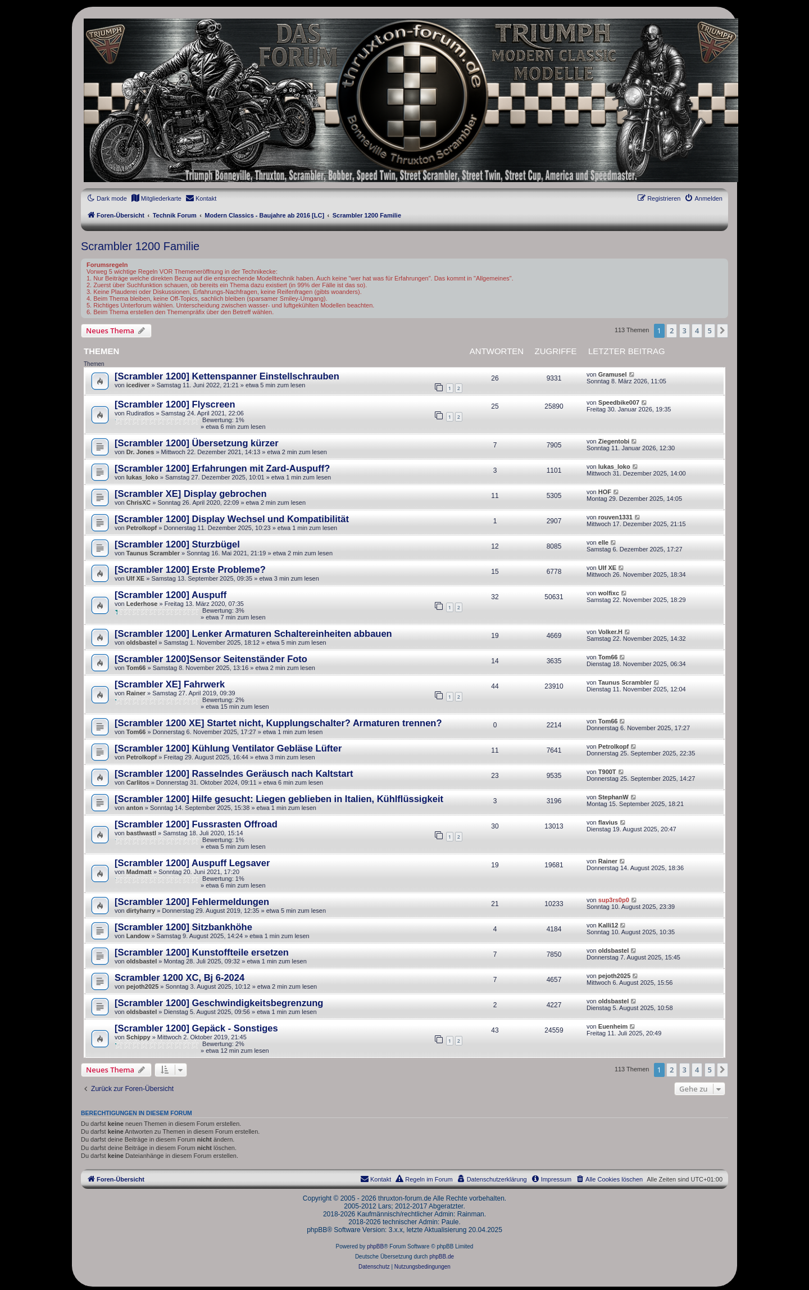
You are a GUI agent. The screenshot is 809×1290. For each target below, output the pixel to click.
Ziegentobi (614, 441)
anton (134, 807)
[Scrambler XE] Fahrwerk (170, 684)
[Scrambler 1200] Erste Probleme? (190, 569)
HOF (604, 491)
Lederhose (142, 603)
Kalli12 (608, 925)
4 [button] (697, 330)
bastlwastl (141, 833)
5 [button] (710, 330)
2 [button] (672, 330)
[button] (722, 330)
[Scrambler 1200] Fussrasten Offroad (196, 824)
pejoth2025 (142, 986)
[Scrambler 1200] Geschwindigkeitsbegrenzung (219, 1003)
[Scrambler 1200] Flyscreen (175, 404)
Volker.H (610, 631)
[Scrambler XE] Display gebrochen (191, 493)
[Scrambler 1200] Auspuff (170, 595)
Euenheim (613, 1026)
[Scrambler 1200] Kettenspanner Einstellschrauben (227, 376)
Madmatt (139, 871)
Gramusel (612, 374)
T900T (607, 771)
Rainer (136, 693)
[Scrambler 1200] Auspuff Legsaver (192, 863)
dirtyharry (140, 910)
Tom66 (136, 667)
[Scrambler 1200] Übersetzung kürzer (197, 443)
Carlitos (137, 782)
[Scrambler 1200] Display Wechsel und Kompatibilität (232, 519)
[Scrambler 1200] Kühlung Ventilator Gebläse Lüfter (228, 748)
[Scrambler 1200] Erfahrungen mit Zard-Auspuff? (222, 468)
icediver (138, 385)
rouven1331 (615, 517)
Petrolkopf (141, 527)
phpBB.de (441, 1256)
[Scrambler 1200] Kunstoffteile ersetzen (202, 952)
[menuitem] (156, 198)
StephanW (613, 797)
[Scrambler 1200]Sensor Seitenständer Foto (211, 659)
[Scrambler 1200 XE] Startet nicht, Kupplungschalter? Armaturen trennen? (278, 723)
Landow (138, 936)
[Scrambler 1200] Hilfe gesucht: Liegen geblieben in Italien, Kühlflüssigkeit (279, 799)
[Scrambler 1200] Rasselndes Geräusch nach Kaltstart (234, 773)
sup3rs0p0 (613, 900)
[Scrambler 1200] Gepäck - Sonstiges (196, 1028)
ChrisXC (138, 502)
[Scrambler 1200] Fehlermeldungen (192, 902)
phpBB (375, 1246)
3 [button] (685, 330)
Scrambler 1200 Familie (140, 246)
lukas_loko (142, 477)
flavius (608, 822)
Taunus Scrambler (153, 553)
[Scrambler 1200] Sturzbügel (177, 544)
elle (603, 542)
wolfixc (608, 593)
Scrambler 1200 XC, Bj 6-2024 (179, 977)
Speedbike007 (618, 402)
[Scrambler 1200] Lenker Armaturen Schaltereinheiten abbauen (253, 633)
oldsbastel (141, 642)
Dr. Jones (140, 452)
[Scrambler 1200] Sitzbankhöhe (183, 927)
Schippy (138, 1037)
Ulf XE (135, 578)
